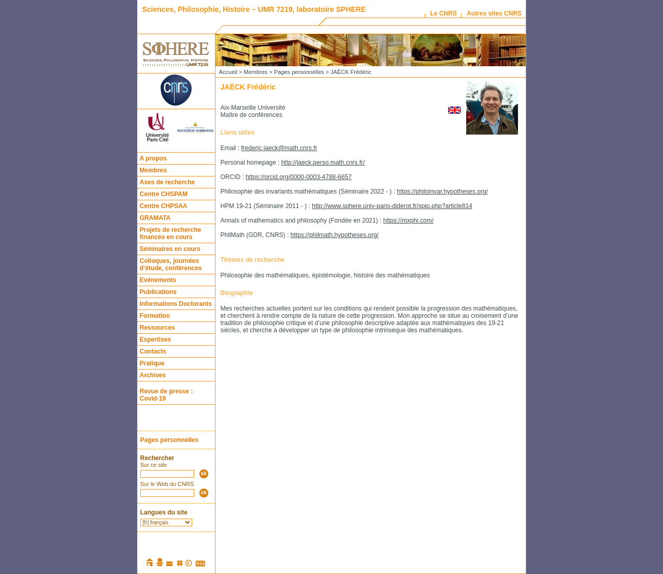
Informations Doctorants (176, 303)
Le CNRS (443, 13)
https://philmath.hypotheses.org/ (335, 235)
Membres (153, 170)
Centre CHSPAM (164, 194)
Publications (158, 292)
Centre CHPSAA (164, 206)
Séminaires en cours (170, 249)
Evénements (158, 280)
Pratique (152, 363)
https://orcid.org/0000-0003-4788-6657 (299, 177)
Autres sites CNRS (494, 13)
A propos (153, 158)
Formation (155, 315)
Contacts (153, 351)
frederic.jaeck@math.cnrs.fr (279, 148)
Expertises (155, 339)
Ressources (157, 327)
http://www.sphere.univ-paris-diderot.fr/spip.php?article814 (392, 206)
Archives (153, 375)
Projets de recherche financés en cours (170, 233)
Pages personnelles (169, 440)
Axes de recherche (167, 182)
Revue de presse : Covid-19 (166, 395)
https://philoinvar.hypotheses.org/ (442, 191)
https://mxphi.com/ (408, 220)
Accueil (228, 72)
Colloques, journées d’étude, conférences (171, 264)
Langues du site (164, 512)
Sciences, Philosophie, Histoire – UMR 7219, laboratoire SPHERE (254, 9)
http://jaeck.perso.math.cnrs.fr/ (323, 162)
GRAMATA (155, 218)
